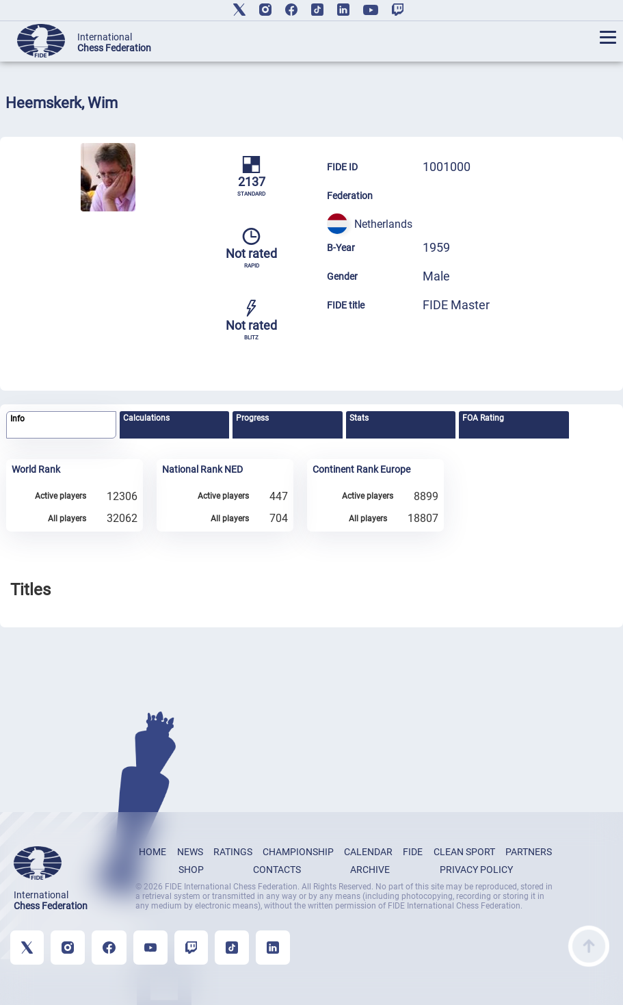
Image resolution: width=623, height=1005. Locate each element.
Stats (359, 418)
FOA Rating (483, 418)
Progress (252, 418)
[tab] (61, 425)
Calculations (146, 418)
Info (17, 418)
